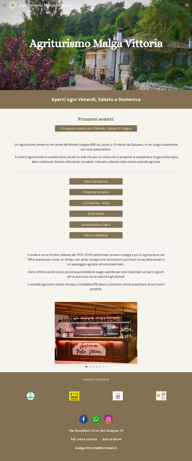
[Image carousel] (96, 335)
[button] (4, 5)
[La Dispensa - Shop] (96, 203)
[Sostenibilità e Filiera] (96, 225)
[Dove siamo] (96, 214)
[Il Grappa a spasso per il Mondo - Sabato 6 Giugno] (96, 128)
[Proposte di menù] (96, 192)
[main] (96, 45)
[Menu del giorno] (96, 181)
